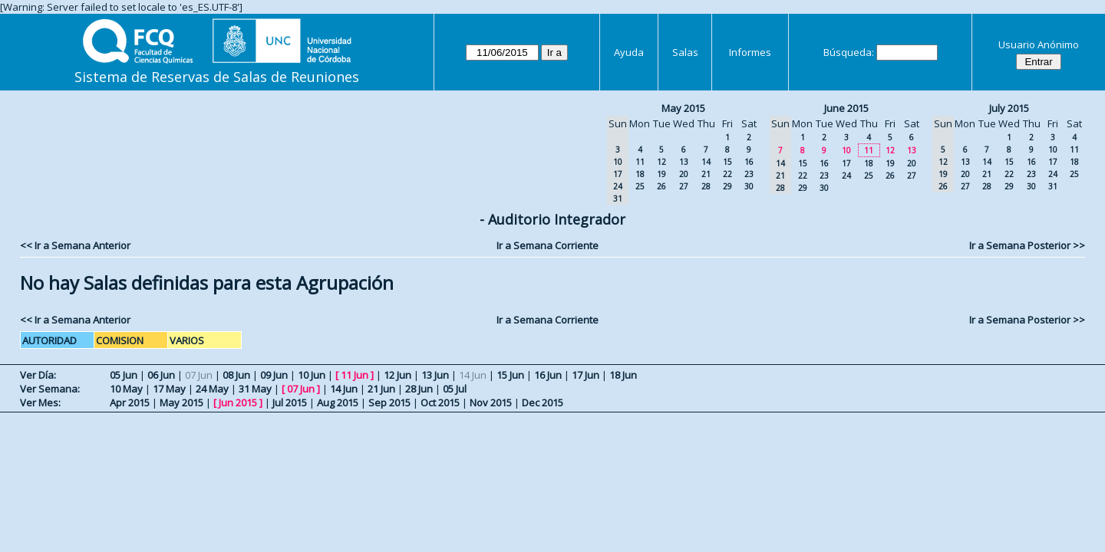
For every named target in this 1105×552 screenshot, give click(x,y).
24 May (212, 389)
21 (706, 174)
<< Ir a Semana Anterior (75, 245)
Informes (750, 52)
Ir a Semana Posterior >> (1027, 245)
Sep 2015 (389, 402)
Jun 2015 (238, 402)
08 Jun (236, 375)
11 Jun (354, 375)
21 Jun (381, 389)
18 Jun (623, 375)
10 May (126, 389)
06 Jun (161, 375)
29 (727, 186)
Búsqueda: (848, 52)
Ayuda (629, 52)
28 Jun (419, 389)
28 (706, 186)
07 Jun (301, 389)
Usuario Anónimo (1038, 44)
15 (727, 161)
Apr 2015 (130, 402)
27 (683, 186)
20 (683, 174)
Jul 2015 (289, 402)
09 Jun (274, 375)
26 (661, 186)
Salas (685, 52)
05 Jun (123, 375)
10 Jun (311, 375)
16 (749, 161)
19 (661, 174)
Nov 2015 (491, 402)
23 (749, 174)
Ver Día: (38, 375)
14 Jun (344, 389)
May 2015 (683, 108)
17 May (169, 389)
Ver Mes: (40, 402)
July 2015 (1009, 108)
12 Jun (397, 375)
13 (683, 161)
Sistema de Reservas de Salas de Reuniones (216, 76)
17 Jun (585, 375)
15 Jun (510, 375)
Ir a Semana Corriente (547, 245)
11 (640, 161)
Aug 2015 (337, 402)
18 (640, 174)
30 (749, 186)
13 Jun (435, 375)
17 (846, 163)
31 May (255, 389)
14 (706, 161)
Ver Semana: (50, 389)
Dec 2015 (542, 402)
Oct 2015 (440, 402)
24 (846, 175)
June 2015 (846, 108)
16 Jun (548, 375)
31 (1052, 186)
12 (661, 161)
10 (846, 150)
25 (640, 186)
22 (727, 174)
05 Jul (455, 389)
